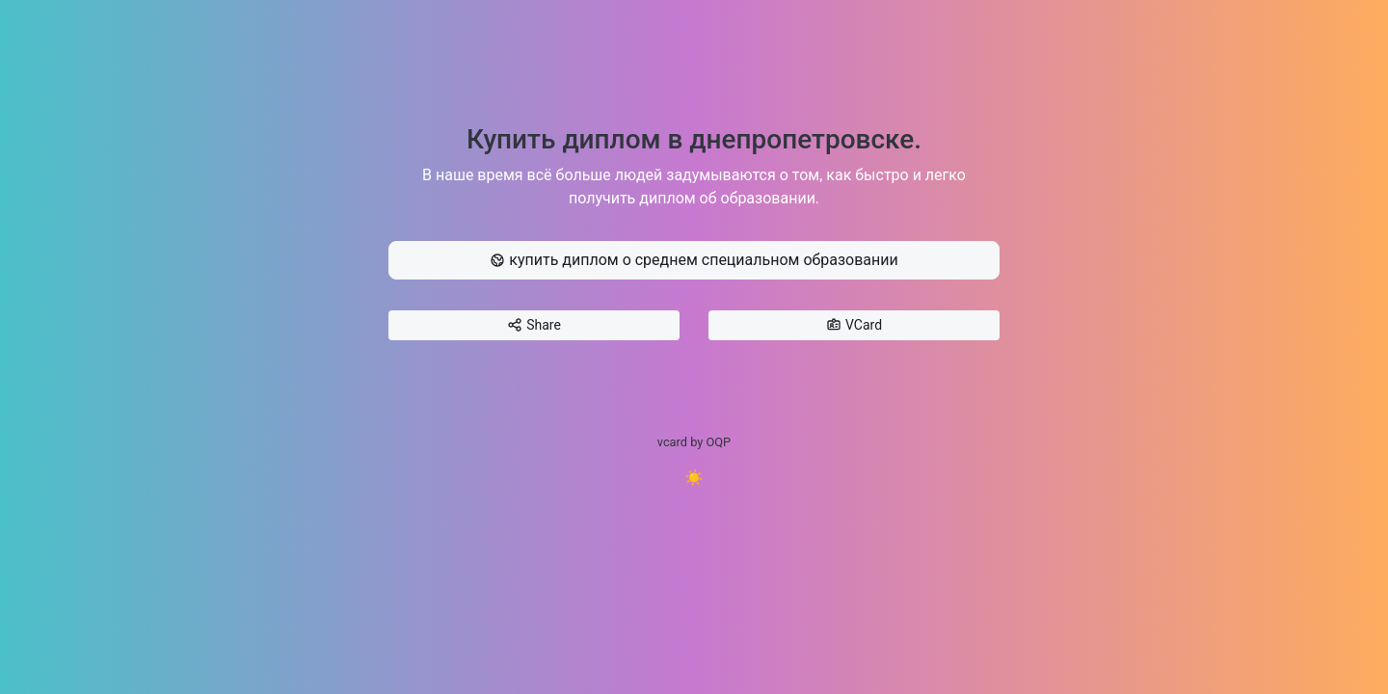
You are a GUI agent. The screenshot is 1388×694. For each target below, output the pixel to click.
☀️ (694, 477)
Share (534, 325)
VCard (854, 325)
